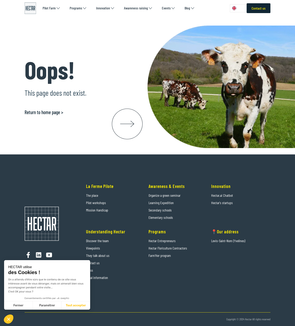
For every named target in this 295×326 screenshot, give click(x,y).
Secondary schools (160, 210)
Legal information (97, 277)
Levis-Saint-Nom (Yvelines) (228, 240)
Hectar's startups (222, 202)
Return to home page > (44, 112)
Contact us (259, 8)
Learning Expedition (161, 202)
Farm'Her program (160, 255)
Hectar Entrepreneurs (162, 240)
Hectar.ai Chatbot (222, 195)
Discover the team (97, 240)
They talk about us (97, 255)
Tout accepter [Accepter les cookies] (76, 305)
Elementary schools (161, 217)
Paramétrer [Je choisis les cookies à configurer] (47, 305)
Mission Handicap (97, 210)
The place (92, 195)
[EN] (238, 8)
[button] (51, 8)
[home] (30, 8)
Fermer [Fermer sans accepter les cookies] (18, 305)
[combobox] (238, 8)
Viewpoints (93, 248)
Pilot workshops (96, 202)
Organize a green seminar (164, 195)
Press (89, 270)
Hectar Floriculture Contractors (168, 248)
